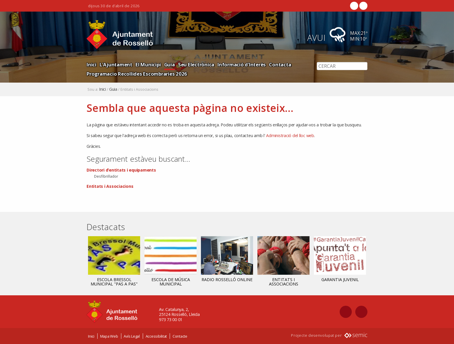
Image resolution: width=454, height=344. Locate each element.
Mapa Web (109, 336)
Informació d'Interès (241, 64)
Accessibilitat (156, 336)
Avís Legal (132, 336)
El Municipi (148, 64)
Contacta (280, 64)
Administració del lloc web (290, 135)
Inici (91, 64)
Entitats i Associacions (110, 186)
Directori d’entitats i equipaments (121, 170)
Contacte (180, 336)
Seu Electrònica (196, 64)
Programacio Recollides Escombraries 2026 (137, 73)
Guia (169, 64)
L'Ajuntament (116, 64)
